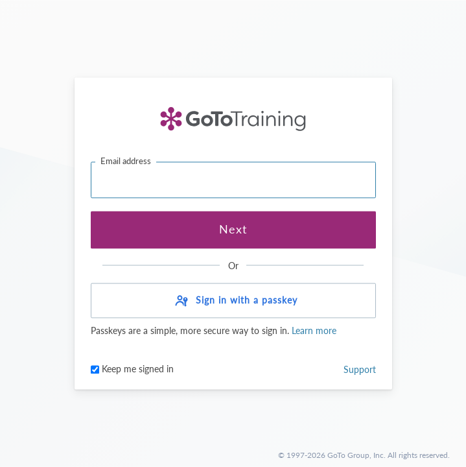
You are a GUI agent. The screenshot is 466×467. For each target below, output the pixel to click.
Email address (125, 161)
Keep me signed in (132, 369)
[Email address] (233, 180)
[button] (233, 300)
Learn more (312, 331)
